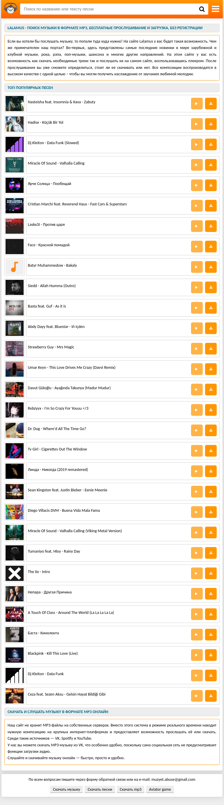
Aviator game (160, 789)
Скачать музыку (66, 789)
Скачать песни (100, 789)
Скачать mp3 (130, 789)
